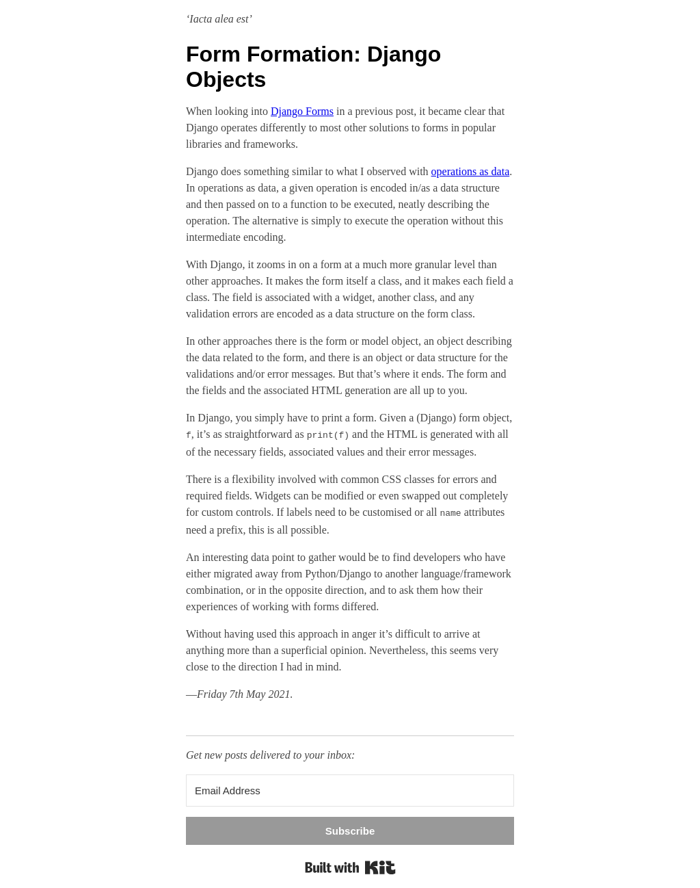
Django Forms (302, 111)
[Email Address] (350, 788)
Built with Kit (350, 864)
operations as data (470, 171)
